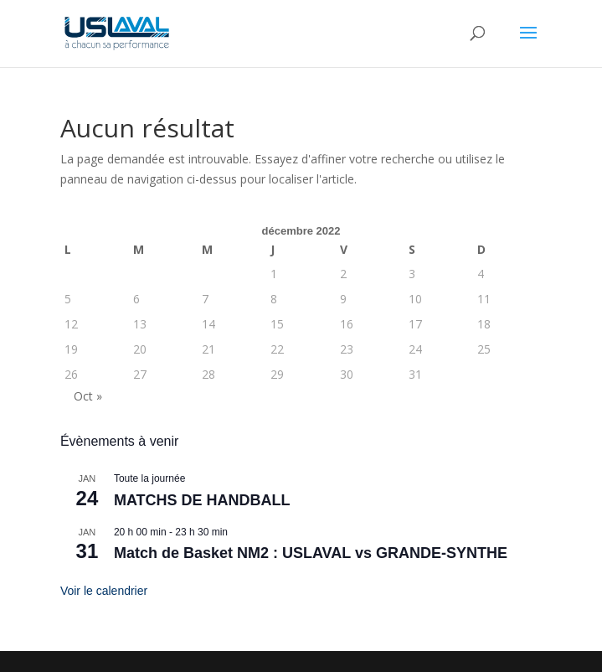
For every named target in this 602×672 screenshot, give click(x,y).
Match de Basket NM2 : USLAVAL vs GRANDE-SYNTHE (310, 553)
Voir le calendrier (103, 590)
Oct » (88, 396)
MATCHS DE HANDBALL (202, 500)
